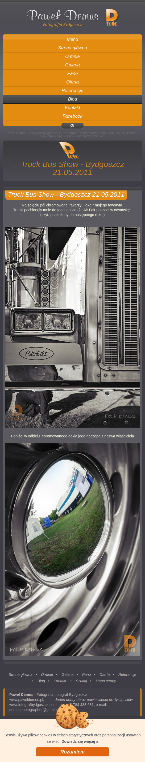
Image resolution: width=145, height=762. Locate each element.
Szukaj (81, 683)
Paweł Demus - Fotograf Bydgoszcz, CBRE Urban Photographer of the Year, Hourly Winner (71, 133)
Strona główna (21, 676)
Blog (42, 136)
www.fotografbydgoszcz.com (32, 706)
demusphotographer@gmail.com (36, 711)
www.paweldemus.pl (26, 701)
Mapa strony (106, 683)
